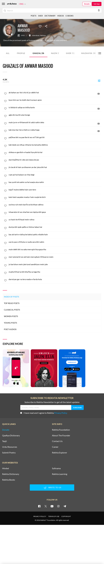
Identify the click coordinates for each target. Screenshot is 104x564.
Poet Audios (10, 329)
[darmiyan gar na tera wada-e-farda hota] (55, 279)
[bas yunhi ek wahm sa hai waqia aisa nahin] (55, 182)
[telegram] (65, 506)
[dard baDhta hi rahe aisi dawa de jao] (55, 160)
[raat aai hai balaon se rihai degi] (55, 175)
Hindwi (5, 468)
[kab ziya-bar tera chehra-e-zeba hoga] (55, 130)
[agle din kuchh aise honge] (55, 115)
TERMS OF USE (53, 516)
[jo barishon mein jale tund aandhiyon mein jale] (55, 264)
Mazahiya (88, 53)
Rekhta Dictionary (10, 474)
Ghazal (38, 53)
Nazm (55, 53)
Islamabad (35, 35)
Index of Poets (11, 297)
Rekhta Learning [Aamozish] (59, 474)
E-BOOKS (69, 16)
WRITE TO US (52, 488)
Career (55, 447)
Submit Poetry (9, 452)
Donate (87, 4)
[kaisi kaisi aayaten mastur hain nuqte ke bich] (55, 197)
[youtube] (52, 506)
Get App (97, 4)
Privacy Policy (60, 413)
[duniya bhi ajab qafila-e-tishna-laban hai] (55, 227)
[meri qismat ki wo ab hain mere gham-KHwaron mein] (55, 257)
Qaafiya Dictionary (11, 435)
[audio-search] (99, 10)
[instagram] (58, 506)
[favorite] (5, 94)
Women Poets (11, 316)
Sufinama (56, 468)
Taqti (4, 441)
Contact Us (57, 441)
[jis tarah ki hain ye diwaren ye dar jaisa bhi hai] (55, 167)
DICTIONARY (50, 16)
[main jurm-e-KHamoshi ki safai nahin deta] (55, 122)
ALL (7, 53)
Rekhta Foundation (61, 430)
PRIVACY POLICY (39, 516)
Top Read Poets (11, 303)
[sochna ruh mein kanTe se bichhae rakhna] (55, 205)
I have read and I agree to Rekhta (43, 413)
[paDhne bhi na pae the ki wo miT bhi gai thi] (55, 137)
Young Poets (10, 323)
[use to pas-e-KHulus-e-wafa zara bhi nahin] (55, 242)
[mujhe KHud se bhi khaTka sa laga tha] (55, 272)
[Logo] (11, 4)
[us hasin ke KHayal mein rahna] (55, 220)
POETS (33, 16)
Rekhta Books (8, 480)
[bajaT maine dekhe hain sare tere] (55, 190)
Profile (21, 53)
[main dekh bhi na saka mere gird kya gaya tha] (55, 249)
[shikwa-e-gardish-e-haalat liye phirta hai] (55, 152)
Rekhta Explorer (59, 452)
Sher (70, 53)
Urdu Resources (9, 447)
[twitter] (45, 506)
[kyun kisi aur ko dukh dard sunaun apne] (55, 100)
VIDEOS (60, 16)
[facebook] (39, 506)
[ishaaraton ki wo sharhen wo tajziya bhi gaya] (55, 212)
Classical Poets (12, 310)
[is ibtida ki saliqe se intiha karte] (55, 107)
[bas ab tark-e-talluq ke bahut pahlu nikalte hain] (55, 234)
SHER (40, 16)
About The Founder (61, 435)
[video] (98, 93)
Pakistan (43, 35)
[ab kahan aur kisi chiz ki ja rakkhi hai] (55, 92)
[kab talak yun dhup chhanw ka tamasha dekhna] (55, 145)
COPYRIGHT (66, 516)
